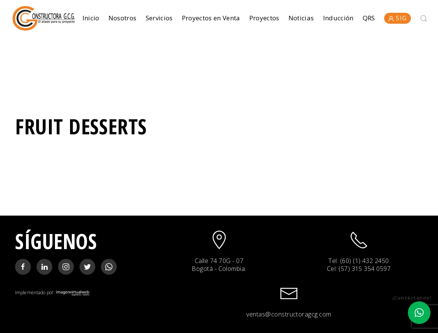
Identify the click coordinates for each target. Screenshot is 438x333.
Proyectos (264, 18)
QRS (369, 18)
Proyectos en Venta (211, 18)
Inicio (90, 18)
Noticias (301, 18)
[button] (419, 312)
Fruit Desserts (81, 126)
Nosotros (122, 18)
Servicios (159, 18)
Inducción (338, 18)
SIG (397, 18)
